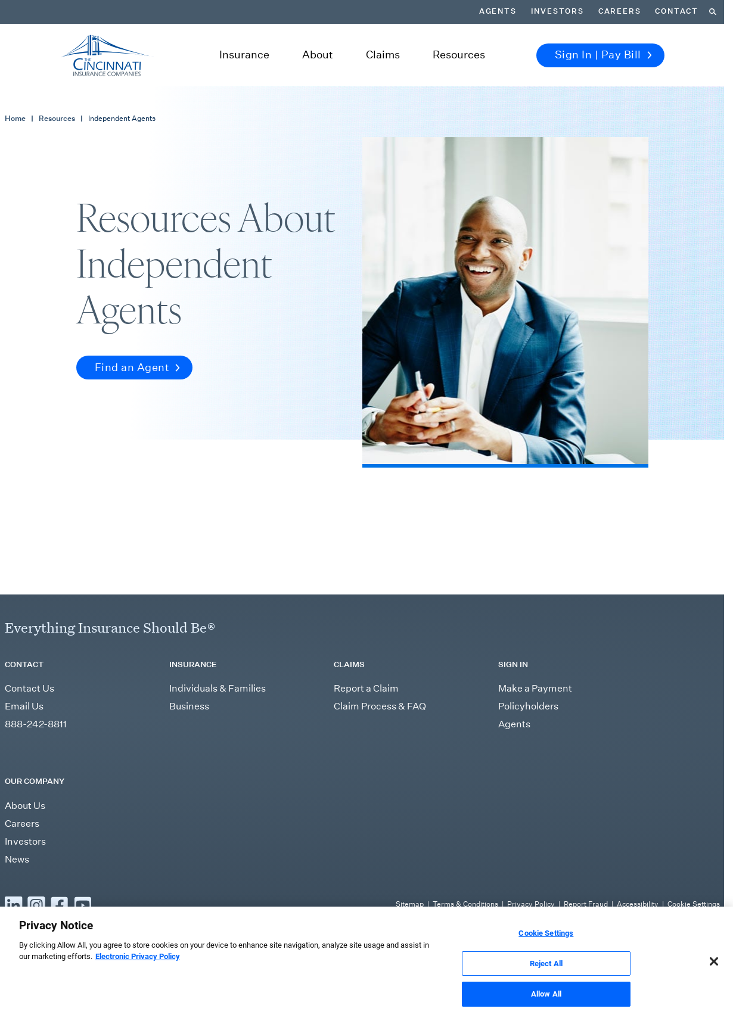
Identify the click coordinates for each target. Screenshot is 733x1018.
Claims (383, 54)
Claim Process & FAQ (380, 706)
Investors (557, 11)
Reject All (546, 981)
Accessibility (638, 904)
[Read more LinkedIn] (14, 905)
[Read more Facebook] (60, 905)
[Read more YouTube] (83, 905)
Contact (676, 11)
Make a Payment (535, 688)
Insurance (244, 54)
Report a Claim (366, 688)
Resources (459, 54)
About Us (25, 805)
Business (189, 706)
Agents (498, 11)
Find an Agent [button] (138, 367)
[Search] (712, 12)
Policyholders (528, 706)
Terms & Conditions (465, 904)
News (17, 859)
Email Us (24, 706)
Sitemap (410, 904)
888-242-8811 (36, 724)
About (317, 54)
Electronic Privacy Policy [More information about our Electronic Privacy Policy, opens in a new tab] (137, 974)
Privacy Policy (531, 904)
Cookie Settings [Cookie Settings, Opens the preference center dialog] (545, 951)
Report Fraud (586, 904)
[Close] (714, 979)
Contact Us (29, 688)
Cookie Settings (693, 904)
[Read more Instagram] (36, 905)
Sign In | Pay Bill (603, 54)
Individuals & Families (217, 688)
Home (15, 118)
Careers (619, 11)
